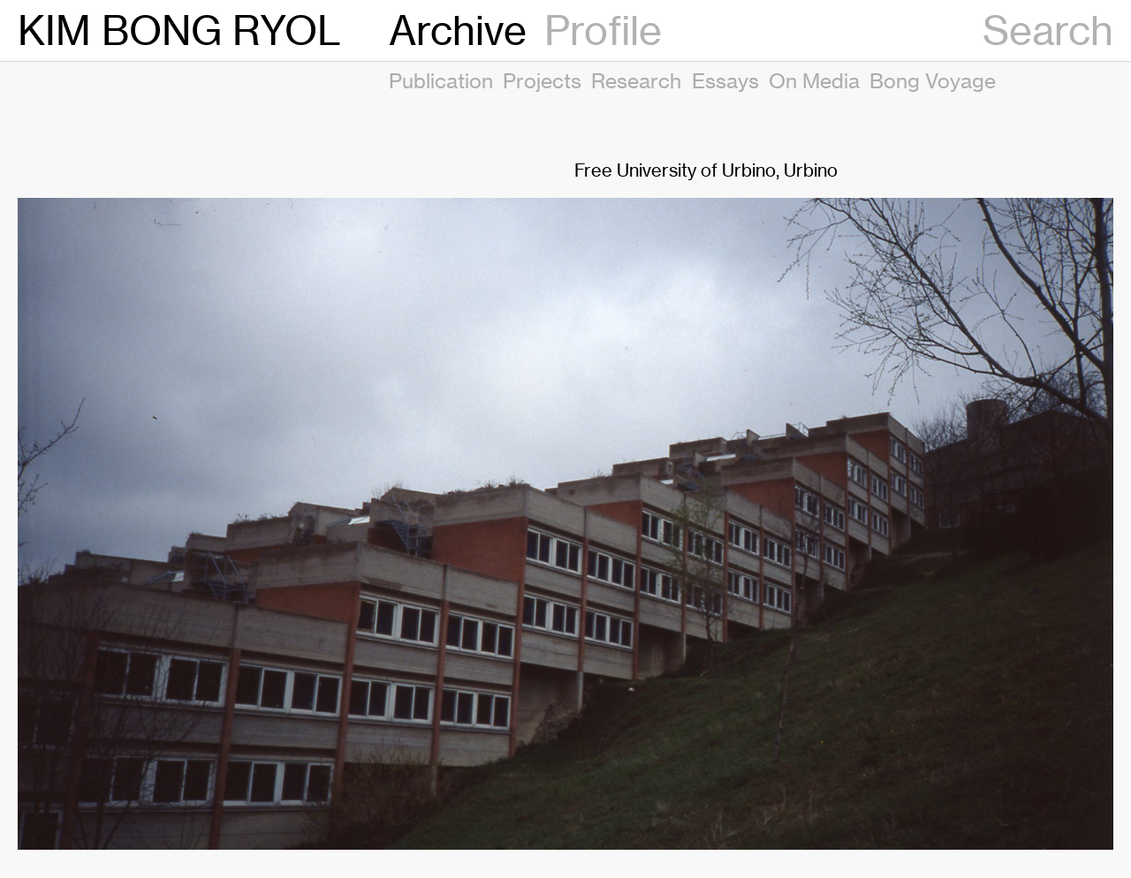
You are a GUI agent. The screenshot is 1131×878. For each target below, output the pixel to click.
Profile (603, 30)
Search (1048, 30)
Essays (725, 80)
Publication (441, 80)
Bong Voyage (932, 80)
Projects (542, 80)
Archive (458, 30)
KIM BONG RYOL (179, 30)
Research (636, 80)
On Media (814, 80)
